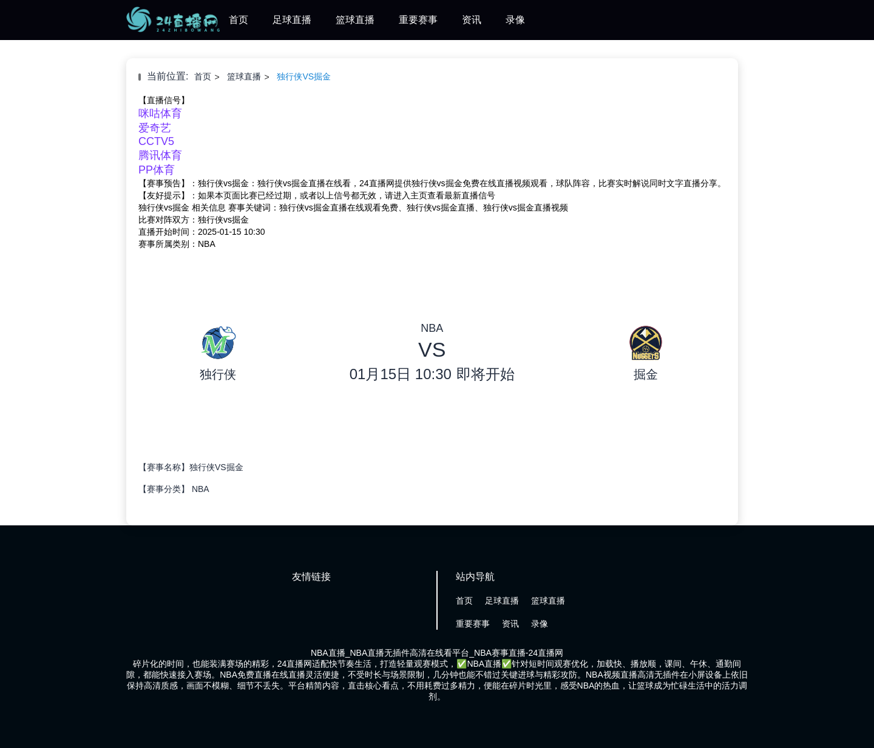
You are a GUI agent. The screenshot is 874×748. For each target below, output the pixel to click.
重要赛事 (418, 20)
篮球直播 (355, 20)
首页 (238, 20)
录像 (515, 20)
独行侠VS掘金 (304, 76)
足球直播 (292, 20)
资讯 (471, 20)
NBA (200, 489)
